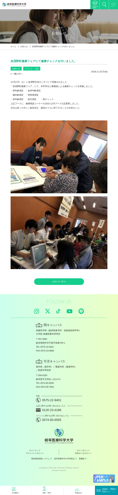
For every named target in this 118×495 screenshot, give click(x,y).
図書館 (83, 459)
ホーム (13, 46)
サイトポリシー (83, 450)
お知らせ (24, 46)
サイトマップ (34, 450)
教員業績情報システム (41, 459)
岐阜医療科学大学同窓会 (65, 459)
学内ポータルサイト (83, 453)
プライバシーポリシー (35, 453)
